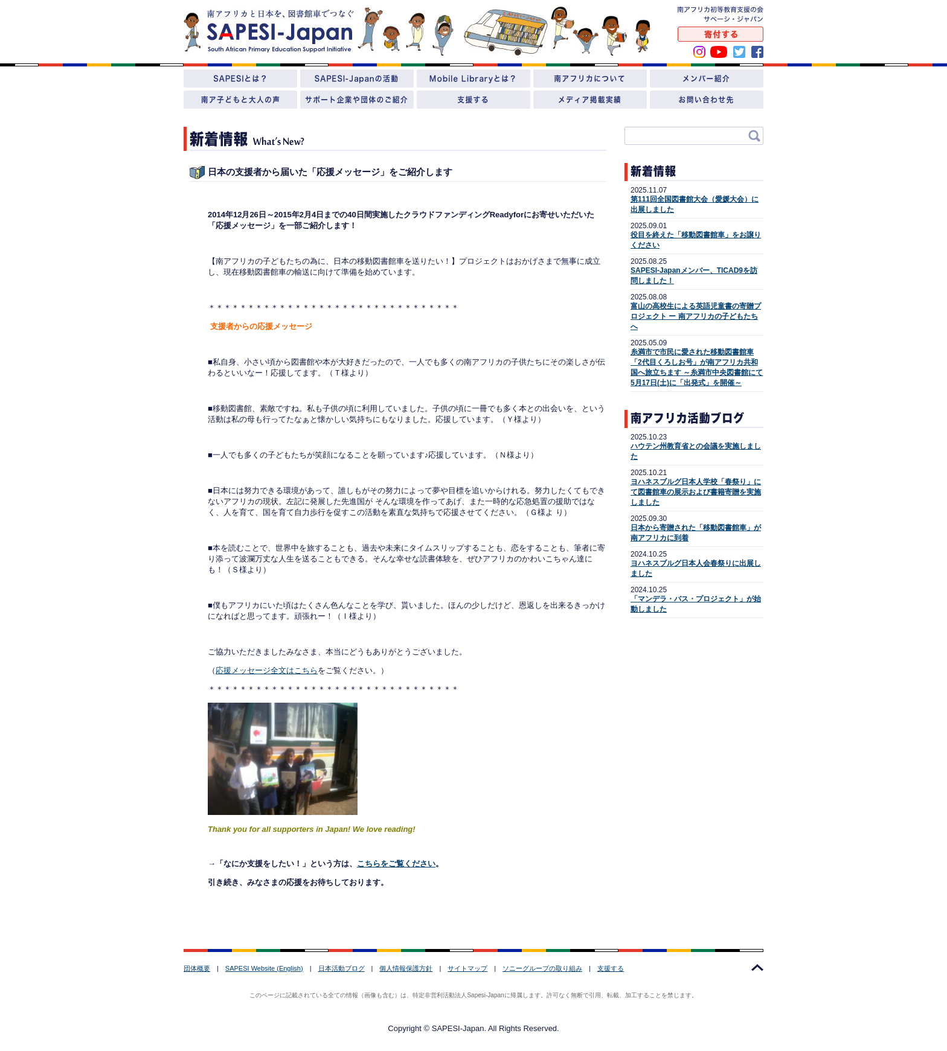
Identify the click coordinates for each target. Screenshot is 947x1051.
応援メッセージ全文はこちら (267, 670)
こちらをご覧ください (396, 863)
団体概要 (197, 968)
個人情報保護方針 (405, 968)
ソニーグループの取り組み (542, 968)
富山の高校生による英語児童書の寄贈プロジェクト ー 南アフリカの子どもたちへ (696, 316)
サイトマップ (467, 968)
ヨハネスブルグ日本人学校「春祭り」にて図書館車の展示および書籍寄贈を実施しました (696, 492)
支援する (610, 968)
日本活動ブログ (341, 968)
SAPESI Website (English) (264, 968)
